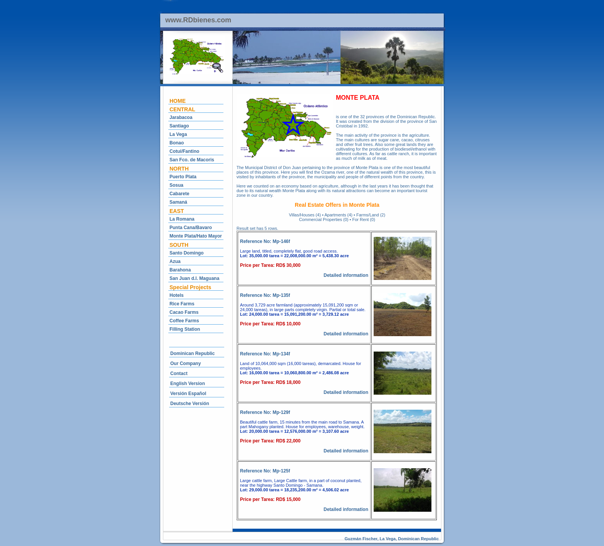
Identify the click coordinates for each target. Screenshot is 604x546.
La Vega (178, 134)
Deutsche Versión (189, 403)
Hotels (176, 295)
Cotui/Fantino (184, 151)
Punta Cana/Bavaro (190, 227)
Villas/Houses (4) (305, 215)
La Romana (182, 219)
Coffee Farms (184, 320)
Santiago (179, 126)
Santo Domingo (186, 253)
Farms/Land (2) (370, 215)
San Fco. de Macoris (191, 159)
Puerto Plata (182, 176)
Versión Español (188, 393)
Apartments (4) (338, 215)
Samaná (178, 202)
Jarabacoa (180, 117)
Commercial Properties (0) (323, 219)
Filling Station (184, 329)
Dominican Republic (192, 353)
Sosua (176, 185)
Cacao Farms (183, 312)
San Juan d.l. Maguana (194, 278)
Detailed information (346, 275)
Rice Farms (182, 303)
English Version (187, 383)
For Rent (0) (363, 219)
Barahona (180, 270)
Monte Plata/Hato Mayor (195, 236)
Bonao (176, 143)
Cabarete (179, 193)
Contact (179, 373)
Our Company (185, 363)
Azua (175, 261)
